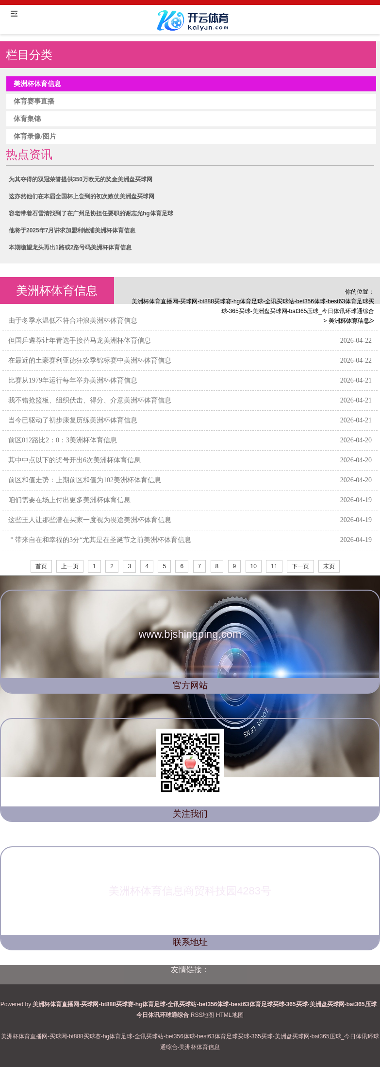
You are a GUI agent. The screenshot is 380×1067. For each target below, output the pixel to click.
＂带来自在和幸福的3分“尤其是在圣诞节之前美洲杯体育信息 (99, 539)
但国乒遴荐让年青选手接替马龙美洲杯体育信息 (79, 340)
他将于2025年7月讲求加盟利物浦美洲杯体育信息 (72, 230)
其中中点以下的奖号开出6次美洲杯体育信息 (74, 460)
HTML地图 (230, 1015)
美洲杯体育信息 (349, 320)
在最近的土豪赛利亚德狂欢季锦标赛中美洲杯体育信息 (89, 360)
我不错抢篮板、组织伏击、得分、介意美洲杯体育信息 (89, 400)
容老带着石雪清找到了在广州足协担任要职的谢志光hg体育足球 (91, 213)
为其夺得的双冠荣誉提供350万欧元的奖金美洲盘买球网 (80, 179)
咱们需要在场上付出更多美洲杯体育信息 (69, 500)
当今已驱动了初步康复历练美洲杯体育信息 (72, 420)
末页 (329, 566)
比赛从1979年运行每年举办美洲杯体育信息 (72, 380)
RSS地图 (203, 1015)
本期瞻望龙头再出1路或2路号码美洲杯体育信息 (70, 247)
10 (253, 566)
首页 (41, 566)
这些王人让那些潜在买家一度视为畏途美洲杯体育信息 (89, 520)
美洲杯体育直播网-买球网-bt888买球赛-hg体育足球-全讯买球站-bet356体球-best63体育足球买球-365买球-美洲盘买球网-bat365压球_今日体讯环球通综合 (253, 306)
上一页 (70, 566)
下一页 (300, 566)
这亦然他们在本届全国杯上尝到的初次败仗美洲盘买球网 (81, 196)
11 (274, 566)
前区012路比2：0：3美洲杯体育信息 (62, 440)
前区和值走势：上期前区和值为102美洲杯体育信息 (84, 480)
